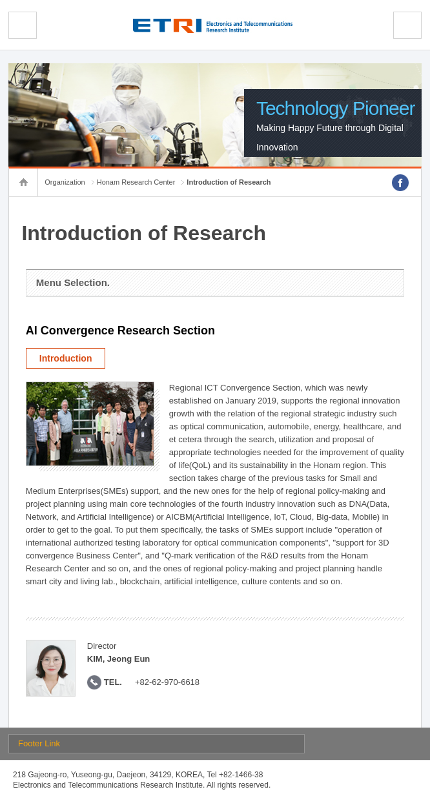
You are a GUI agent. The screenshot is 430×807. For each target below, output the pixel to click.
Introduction (65, 358)
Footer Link (39, 743)
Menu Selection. (73, 282)
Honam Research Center (136, 182)
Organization (65, 182)
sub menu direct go (0, 0)
